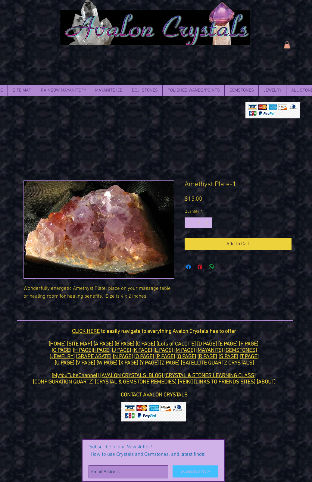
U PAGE (64, 363)
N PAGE (122, 357)
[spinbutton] (198, 223)
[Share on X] (222, 267)
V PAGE (85, 363)
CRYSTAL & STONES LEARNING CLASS (210, 376)
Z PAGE (169, 363)
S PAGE (228, 357)
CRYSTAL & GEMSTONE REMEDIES (135, 382)
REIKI (185, 382)
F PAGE (248, 344)
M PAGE (184, 350)
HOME (57, 344)
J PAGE (121, 350)
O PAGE (144, 357)
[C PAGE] (145, 344)
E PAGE (228, 344)
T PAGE (249, 357)
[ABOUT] (266, 382)
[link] (287, 45)
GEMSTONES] (241, 350)
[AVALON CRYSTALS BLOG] (132, 376)
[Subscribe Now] (195, 471)
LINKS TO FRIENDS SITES (224, 382)
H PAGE (82, 350)
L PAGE (163, 350)
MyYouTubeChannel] (76, 376)
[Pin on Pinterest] (200, 267)
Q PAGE (186, 357)
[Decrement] (189, 223)
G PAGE (61, 350)
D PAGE (206, 344)
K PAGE (142, 350)
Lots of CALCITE (176, 344)
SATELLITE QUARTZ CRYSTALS (217, 363)
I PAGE (101, 350)
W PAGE (107, 363)
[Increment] (207, 223)
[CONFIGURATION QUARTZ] (63, 382)
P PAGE (165, 357)
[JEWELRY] (62, 357)
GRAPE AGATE (93, 357)
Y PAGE (149, 363)
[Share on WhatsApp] (211, 267)
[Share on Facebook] (188, 267)
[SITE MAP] (79, 344)
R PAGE (207, 357)
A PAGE (103, 344)
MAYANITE (209, 350)
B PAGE (124, 344)
